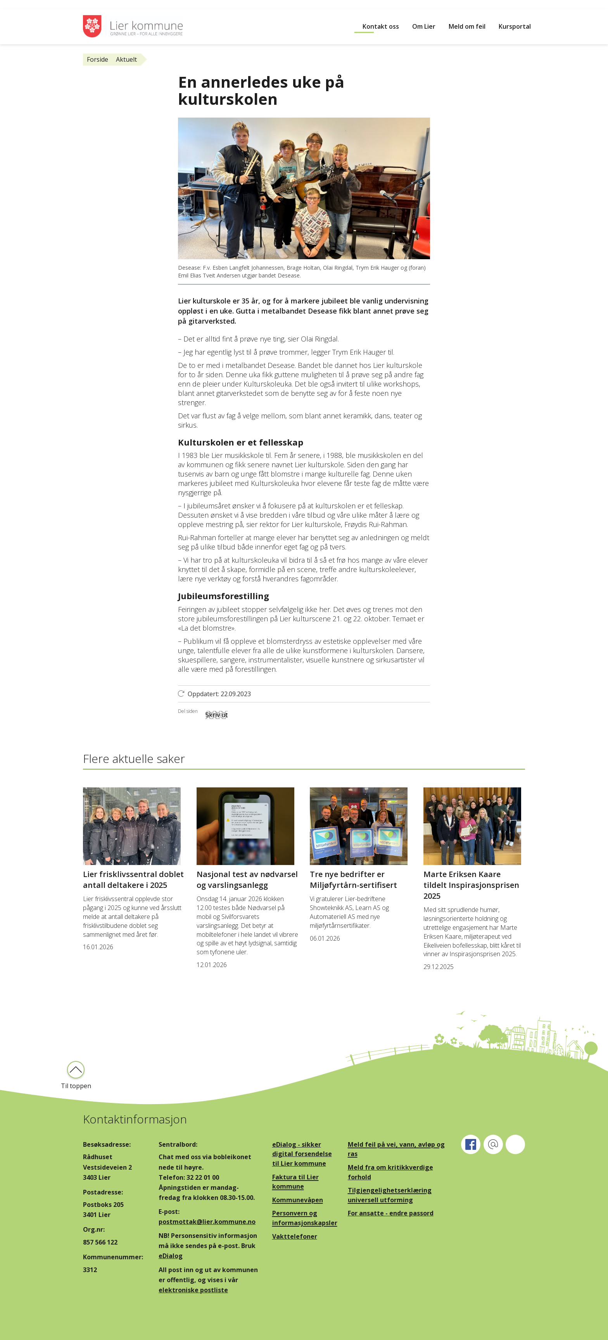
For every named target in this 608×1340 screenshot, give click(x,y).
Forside (97, 59)
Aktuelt (126, 59)
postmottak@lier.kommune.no (207, 1221)
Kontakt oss (381, 26)
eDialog (171, 1256)
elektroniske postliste (193, 1290)
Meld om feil (467, 26)
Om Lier (423, 26)
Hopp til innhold (23, 4)
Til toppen (76, 1086)
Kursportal (515, 26)
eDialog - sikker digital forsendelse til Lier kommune (302, 1154)
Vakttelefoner (294, 1236)
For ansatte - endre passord (391, 1213)
